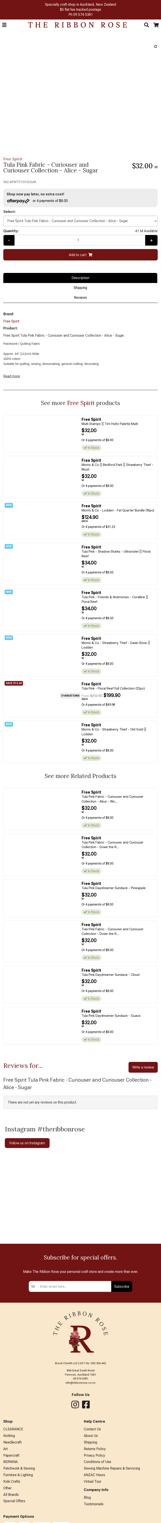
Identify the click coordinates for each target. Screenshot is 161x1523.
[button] (4, 25)
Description (80, 278)
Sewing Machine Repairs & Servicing (112, 1468)
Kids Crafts (11, 1481)
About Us (91, 1436)
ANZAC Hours (94, 1475)
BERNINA (10, 1462)
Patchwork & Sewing (19, 1468)
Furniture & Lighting (18, 1475)
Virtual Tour (92, 1481)
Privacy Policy (94, 1455)
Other (7, 1488)
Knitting (9, 1436)
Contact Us (92, 1429)
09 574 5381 (83, 14)
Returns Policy (95, 1449)
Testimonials (94, 1504)
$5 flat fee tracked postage (80, 9)
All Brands (11, 1495)
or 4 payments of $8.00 (37, 201)
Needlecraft (12, 1442)
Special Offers (14, 1501)
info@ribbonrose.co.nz (80, 1382)
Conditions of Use (97, 1462)
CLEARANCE (13, 1429)
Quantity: (80, 231)
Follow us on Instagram (27, 1143)
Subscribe (121, 1286)
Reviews (80, 297)
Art (5, 1449)
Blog (87, 1497)
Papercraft (11, 1455)
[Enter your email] (74, 1286)
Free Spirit (13, 158)
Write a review (143, 1067)
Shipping (80, 288)
